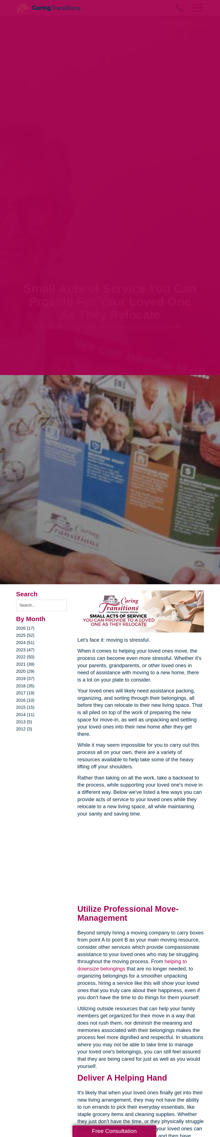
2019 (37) (25, 678)
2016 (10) (25, 700)
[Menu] (197, 8)
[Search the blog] (41, 605)
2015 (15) (25, 707)
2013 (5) (24, 721)
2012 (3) (24, 729)
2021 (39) (25, 664)
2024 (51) (25, 642)
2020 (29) (25, 671)
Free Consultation (114, 1131)
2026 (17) (25, 628)
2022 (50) (25, 657)
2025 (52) (25, 635)
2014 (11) (25, 714)
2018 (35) (25, 685)
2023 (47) (25, 649)
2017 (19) (25, 693)
